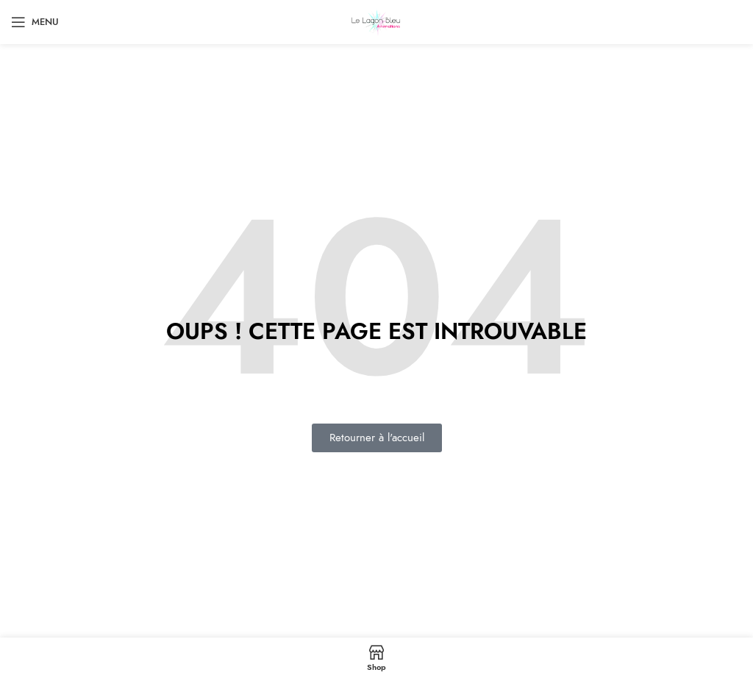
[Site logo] (377, 21)
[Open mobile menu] (35, 22)
